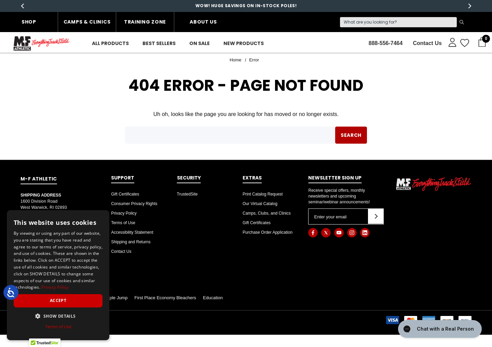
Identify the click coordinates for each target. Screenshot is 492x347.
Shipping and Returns (130, 242)
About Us (203, 21)
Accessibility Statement (132, 232)
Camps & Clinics (87, 21)
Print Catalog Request (263, 194)
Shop (29, 21)
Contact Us (121, 251)
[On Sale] (199, 43)
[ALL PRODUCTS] (110, 43)
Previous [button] (22, 6)
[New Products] (244, 43)
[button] (58, 316)
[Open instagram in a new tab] (352, 232)
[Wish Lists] (464, 43)
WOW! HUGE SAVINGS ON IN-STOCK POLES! (246, 6)
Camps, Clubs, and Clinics (267, 213)
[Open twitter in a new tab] (326, 232)
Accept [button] (58, 300)
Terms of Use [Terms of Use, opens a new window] (58, 326)
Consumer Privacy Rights (134, 203)
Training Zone (145, 21)
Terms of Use (123, 222)
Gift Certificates (125, 194)
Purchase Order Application (267, 232)
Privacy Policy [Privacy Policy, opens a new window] (54, 287)
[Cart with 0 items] (480, 42)
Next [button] (469, 6)
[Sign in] (449, 41)
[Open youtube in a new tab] (339, 232)
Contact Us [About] (427, 43)
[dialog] (58, 275)
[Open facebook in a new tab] (313, 232)
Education (213, 297)
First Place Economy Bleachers (165, 297)
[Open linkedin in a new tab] (365, 232)
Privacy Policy (124, 213)
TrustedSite (187, 194)
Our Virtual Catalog (260, 203)
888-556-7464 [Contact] (386, 43)
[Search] (398, 22)
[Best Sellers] (159, 43)
